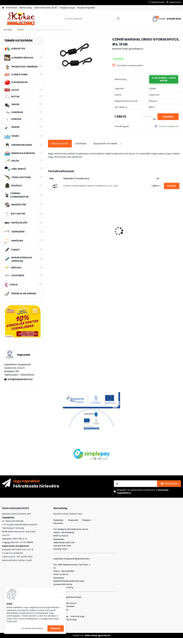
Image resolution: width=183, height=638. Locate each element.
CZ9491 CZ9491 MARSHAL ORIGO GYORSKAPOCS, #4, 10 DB (90, 186)
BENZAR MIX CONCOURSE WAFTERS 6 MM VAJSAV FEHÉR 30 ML (164, 229)
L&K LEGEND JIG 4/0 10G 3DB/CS (62, 230)
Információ (11, 7)
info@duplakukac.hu (20, 379)
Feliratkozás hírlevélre (36, 486)
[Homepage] (3, 7)
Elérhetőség (25, 7)
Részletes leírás (59, 143)
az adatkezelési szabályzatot (141, 490)
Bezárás (55, 628)
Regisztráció (175, 2)
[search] (118, 19)
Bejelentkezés (158, 2)
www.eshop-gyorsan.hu (97, 635)
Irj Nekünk (18, 553)
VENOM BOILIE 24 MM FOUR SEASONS (97, 229)
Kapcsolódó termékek (108, 143)
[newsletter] (169, 483)
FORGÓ (20, 29)
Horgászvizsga (67, 7)
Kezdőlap (8, 29)
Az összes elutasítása (32, 628)
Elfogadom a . (143, 491)
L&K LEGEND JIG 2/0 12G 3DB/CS (130, 230)
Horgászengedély (86, 7)
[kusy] (147, 116)
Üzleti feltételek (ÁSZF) (46, 7)
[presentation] (49, 226)
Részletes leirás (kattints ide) (67, 513)
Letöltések (80, 143)
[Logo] (21, 19)
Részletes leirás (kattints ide (16, 513)
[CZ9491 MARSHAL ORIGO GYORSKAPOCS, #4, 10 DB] (75, 55)
